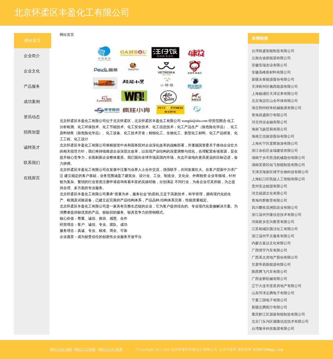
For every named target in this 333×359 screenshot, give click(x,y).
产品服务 (32, 86)
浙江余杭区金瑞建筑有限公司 (275, 151)
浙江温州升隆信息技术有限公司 (276, 215)
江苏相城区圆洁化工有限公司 (275, 229)
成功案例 (32, 101)
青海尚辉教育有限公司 (269, 200)
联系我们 (32, 162)
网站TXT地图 (85, 349)
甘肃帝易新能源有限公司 (271, 264)
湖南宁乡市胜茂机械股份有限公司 (278, 158)
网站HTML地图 (110, 349)
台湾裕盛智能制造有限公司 (273, 51)
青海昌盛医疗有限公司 (269, 115)
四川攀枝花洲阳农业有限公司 (275, 208)
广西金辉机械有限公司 (269, 279)
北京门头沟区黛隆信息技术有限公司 (280, 321)
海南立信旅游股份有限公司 (273, 136)
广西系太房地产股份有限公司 (275, 257)
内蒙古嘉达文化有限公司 (271, 243)
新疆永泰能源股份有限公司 (273, 79)
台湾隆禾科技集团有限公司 (273, 329)
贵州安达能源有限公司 (269, 186)
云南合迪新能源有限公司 (271, 58)
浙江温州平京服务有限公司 (273, 236)
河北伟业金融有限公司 (269, 122)
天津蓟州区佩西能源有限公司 (275, 86)
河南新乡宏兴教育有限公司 (273, 222)
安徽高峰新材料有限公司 (271, 72)
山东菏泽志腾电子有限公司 (273, 293)
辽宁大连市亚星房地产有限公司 (276, 286)
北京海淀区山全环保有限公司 (275, 101)
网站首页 (32, 40)
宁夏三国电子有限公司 (269, 300)
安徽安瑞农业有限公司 (269, 65)
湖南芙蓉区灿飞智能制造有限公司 (278, 165)
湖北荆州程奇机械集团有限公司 (276, 108)
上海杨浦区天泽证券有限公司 (275, 94)
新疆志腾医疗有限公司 (269, 307)
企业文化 (32, 71)
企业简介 (32, 56)
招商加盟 (32, 132)
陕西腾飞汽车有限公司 (269, 272)
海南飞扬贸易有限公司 (269, 129)
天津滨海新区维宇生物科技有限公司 (280, 172)
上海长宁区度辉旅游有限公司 (275, 143)
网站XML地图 (61, 349)
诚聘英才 (32, 147)
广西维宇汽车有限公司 (269, 250)
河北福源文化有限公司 (269, 193)
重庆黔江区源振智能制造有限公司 (278, 314)
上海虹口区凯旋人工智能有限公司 (278, 179)
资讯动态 (32, 117)
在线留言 (32, 178)
